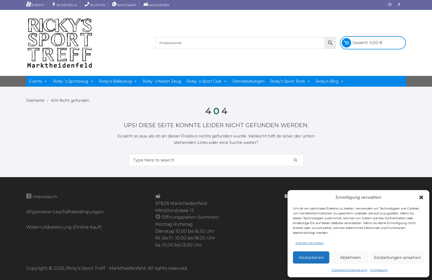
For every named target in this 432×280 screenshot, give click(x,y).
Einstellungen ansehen (397, 257)
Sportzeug (64, 5)
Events (35, 5)
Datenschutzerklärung (349, 270)
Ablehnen (350, 257)
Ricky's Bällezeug (118, 81)
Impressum (379, 270)
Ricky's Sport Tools (290, 81)
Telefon (94, 5)
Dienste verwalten (310, 243)
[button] (421, 197)
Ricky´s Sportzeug (73, 81)
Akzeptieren (311, 257)
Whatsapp (124, 5)
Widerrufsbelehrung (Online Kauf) (64, 227)
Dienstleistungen (248, 81)
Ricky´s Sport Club (206, 81)
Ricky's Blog (330, 81)
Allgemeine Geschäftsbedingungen (64, 211)
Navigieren (156, 5)
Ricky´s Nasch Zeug (162, 81)
